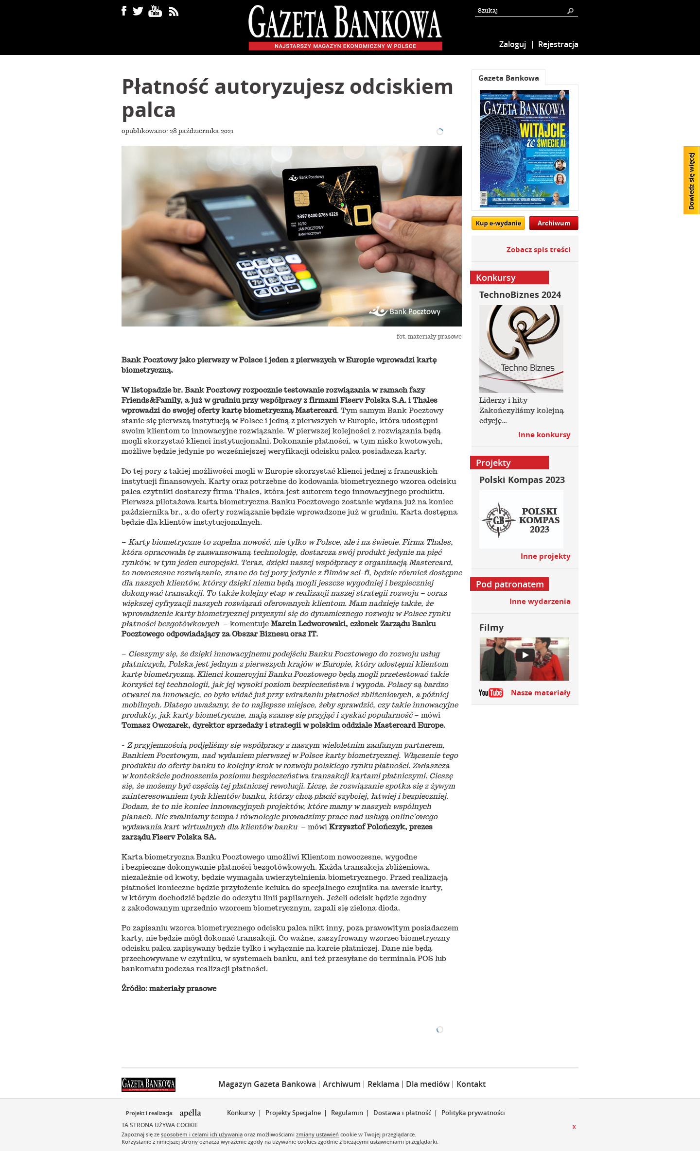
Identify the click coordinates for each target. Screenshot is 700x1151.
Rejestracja (558, 44)
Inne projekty (546, 556)
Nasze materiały (541, 692)
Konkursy (241, 1112)
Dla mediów (428, 1084)
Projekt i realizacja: (150, 1113)
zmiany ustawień (317, 1134)
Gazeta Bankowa (508, 78)
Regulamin (347, 1112)
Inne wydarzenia (540, 601)
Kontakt (471, 1084)
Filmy (491, 627)
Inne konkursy (544, 434)
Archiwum (554, 223)
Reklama (383, 1084)
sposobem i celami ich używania (202, 1134)
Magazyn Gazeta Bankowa (267, 1084)
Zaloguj (512, 44)
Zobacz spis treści (539, 249)
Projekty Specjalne (293, 1112)
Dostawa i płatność (402, 1112)
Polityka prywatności (473, 1112)
